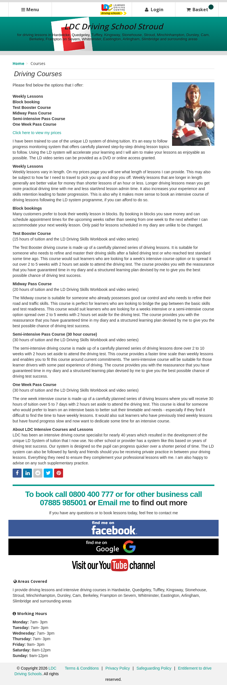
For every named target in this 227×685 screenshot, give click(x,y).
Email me (114, 502)
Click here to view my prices (37, 132)
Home (18, 63)
